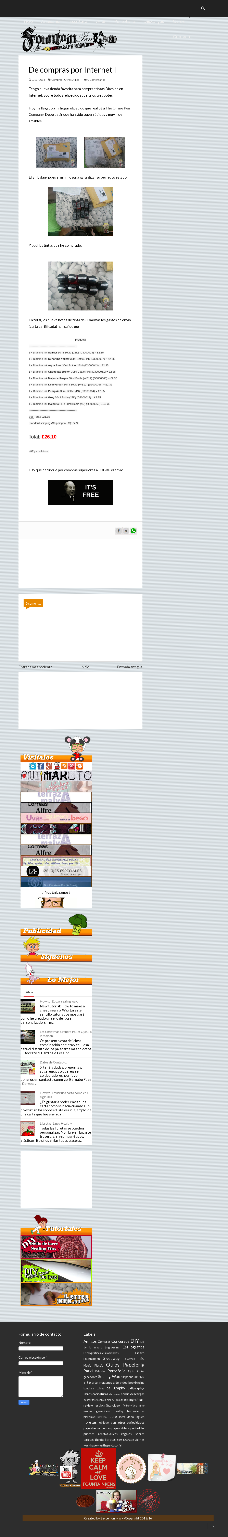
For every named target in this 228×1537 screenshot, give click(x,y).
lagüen (140, 1417)
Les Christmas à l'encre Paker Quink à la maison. (66, 1034)
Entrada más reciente (35, 667)
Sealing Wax (109, 1376)
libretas (90, 1422)
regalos (126, 1434)
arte (87, 1382)
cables (100, 1388)
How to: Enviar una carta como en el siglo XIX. (64, 1095)
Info (140, 1358)
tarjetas (89, 1439)
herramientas (135, 1411)
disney (110, 1399)
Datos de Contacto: (53, 1062)
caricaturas (100, 1394)
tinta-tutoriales (125, 1439)
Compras (57, 79)
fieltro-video (130, 1405)
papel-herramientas (97, 1428)
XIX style (139, 1377)
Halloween (129, 1358)
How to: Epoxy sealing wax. (59, 1001)
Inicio (28, 21)
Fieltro (139, 1353)
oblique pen (107, 1422)
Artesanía (50, 21)
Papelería (133, 1364)
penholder (137, 1428)
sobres (139, 1434)
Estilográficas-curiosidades (101, 1353)
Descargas (153, 21)
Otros (179, 21)
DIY (134, 1341)
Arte (100, 21)
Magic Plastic (93, 1365)
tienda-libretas (105, 1439)
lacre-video (126, 1417)
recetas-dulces (108, 1434)
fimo (141, 1405)
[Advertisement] (80, 700)
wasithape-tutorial (109, 1445)
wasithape (90, 1445)
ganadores (103, 1411)
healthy (119, 1411)
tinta (76, 79)
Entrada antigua (129, 667)
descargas (137, 1394)
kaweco (102, 1417)
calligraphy (115, 1388)
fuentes (88, 1411)
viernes (139, 1439)
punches (89, 1434)
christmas (114, 1394)
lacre (113, 1416)
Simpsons (127, 1377)
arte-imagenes (102, 1382)
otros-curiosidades (131, 1422)
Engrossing (112, 1347)
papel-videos (121, 1428)
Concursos (120, 1341)
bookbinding (136, 1382)
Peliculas (100, 1371)
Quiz (131, 1371)
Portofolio (124, 21)
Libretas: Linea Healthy (56, 1123)
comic (125, 1394)
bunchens (89, 1388)
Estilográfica (133, 1347)
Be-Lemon (107, 1518)
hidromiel (90, 1417)
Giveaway (111, 1358)
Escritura (78, 21)
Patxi (88, 1370)
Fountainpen (92, 1358)
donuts (119, 1399)
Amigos (90, 1341)
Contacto (182, 36)
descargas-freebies (95, 1399)
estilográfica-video (108, 1405)
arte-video (120, 1382)
